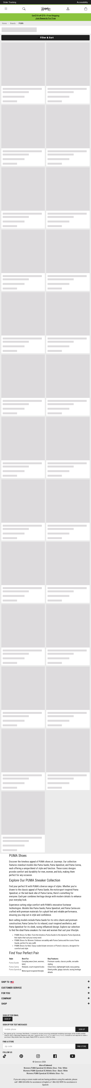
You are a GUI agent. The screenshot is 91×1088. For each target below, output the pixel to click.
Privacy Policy (59, 1035)
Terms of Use (47, 1035)
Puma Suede (14, 963)
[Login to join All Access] (45, 15)
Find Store (81, 1046)
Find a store (8, 1042)
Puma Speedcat (15, 969)
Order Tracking (9, 2)
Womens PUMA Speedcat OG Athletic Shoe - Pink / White (45, 1068)
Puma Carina (14, 967)
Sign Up (7, 1019)
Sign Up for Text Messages (15, 1025)
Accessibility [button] (82, 2)
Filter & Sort (46, 37)
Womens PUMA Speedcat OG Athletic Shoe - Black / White (45, 1071)
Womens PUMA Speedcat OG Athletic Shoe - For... (46, 1073)
